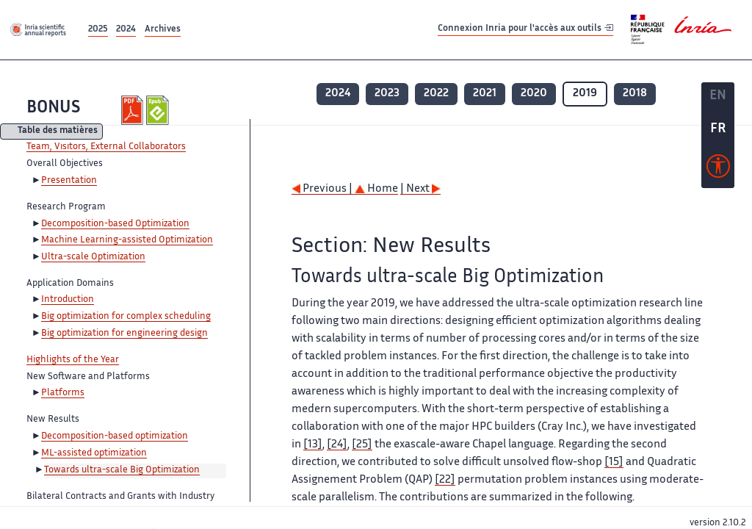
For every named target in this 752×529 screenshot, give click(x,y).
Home (376, 189)
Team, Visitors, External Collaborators (106, 147)
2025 (98, 30)
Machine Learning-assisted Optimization (127, 240)
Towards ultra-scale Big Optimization (122, 470)
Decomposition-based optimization (114, 436)
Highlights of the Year (72, 360)
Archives (163, 30)
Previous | (323, 189)
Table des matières (58, 132)
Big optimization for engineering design (124, 333)
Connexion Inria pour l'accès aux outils (525, 29)
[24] (337, 445)
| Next (420, 189)
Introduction (67, 299)
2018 (635, 93)
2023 (387, 93)
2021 (484, 93)
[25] (362, 445)
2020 (534, 93)
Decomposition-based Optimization (115, 224)
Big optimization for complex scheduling (126, 316)
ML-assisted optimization (94, 453)
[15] (613, 462)
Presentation (69, 180)
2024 (126, 30)
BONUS (53, 108)
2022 (436, 93)
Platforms (62, 393)
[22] (445, 480)
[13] (312, 445)
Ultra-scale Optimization (93, 257)
